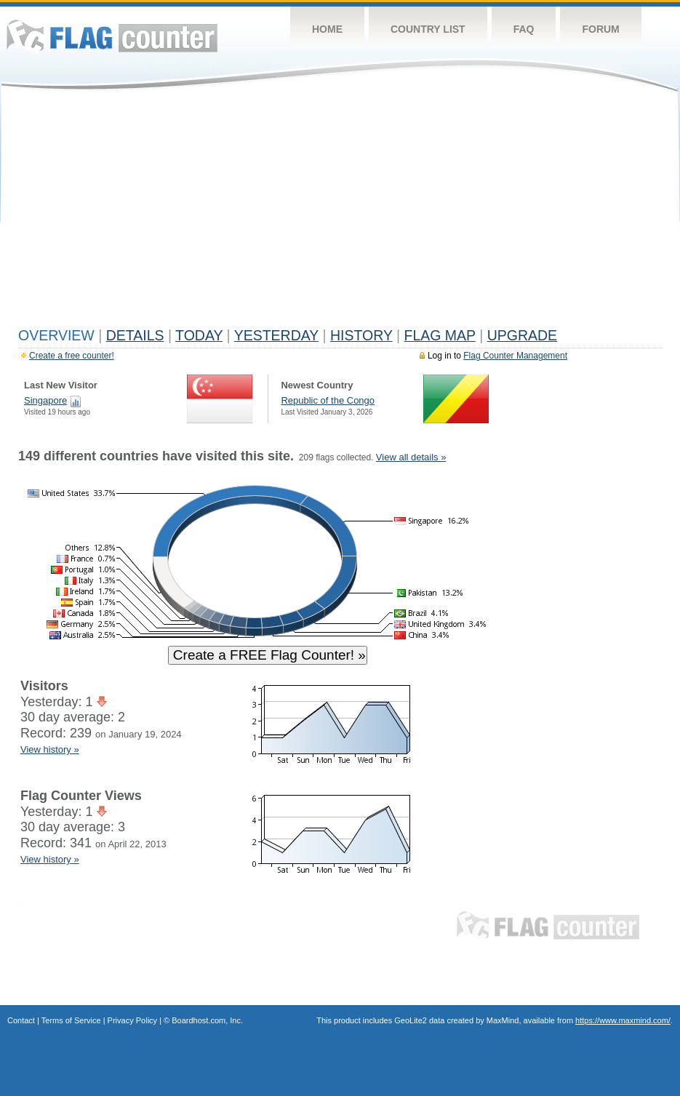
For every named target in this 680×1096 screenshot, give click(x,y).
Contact (21, 1020)
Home (327, 29)
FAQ (524, 29)
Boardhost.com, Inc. (207, 1020)
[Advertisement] (340, 212)
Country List (428, 29)
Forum (600, 29)
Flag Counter (112, 36)
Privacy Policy (132, 1020)
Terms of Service (71, 1020)
